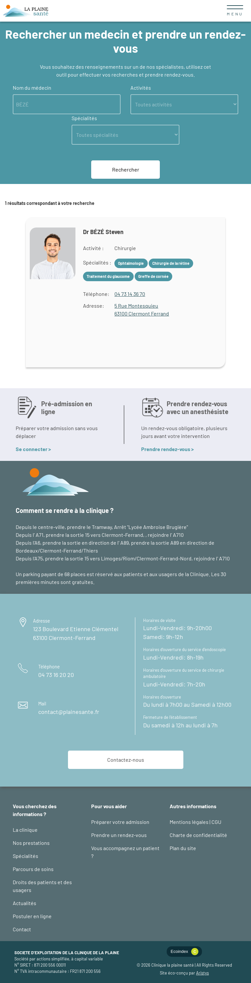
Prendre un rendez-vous (119, 835)
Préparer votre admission (120, 822)
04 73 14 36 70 (129, 294)
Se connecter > (33, 449)
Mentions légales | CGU (195, 822)
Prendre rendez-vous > (167, 449)
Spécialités (84, 118)
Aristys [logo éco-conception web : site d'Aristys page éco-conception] (202, 972)
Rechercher (125, 169)
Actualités (24, 903)
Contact (22, 929)
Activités (140, 87)
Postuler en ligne (32, 916)
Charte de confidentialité (198, 835)
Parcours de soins (33, 869)
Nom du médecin (32, 87)
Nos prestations (31, 843)
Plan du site (183, 848)
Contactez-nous (125, 759)
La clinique (25, 830)
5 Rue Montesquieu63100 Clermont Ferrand (141, 309)
